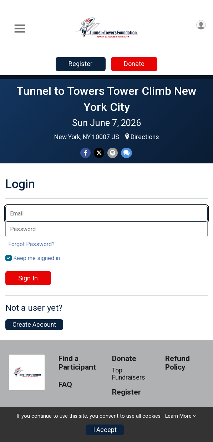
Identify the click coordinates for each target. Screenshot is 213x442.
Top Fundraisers (128, 374)
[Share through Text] (126, 153)
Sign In (28, 278)
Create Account (34, 324)
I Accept (105, 429)
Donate (134, 63)
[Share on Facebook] (85, 153)
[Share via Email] (112, 153)
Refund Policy (177, 363)
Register (80, 63)
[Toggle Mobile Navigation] (19, 28)
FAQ (65, 385)
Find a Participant (77, 363)
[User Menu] (201, 25)
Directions (145, 137)
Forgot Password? (31, 244)
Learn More (178, 416)
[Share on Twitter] (99, 153)
